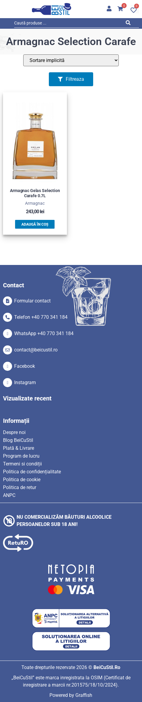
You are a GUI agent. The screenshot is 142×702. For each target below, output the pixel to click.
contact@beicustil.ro (36, 350)
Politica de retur (19, 487)
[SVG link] (51, 9)
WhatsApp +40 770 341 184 (44, 333)
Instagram (25, 382)
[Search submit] (129, 24)
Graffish (83, 695)
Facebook (24, 366)
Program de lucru (21, 456)
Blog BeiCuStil (18, 440)
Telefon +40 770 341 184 (41, 317)
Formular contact (32, 301)
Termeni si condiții (22, 464)
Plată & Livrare (18, 448)
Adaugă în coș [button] (34, 224)
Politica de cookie (21, 479)
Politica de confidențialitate (32, 472)
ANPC (9, 495)
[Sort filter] (71, 60)
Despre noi (14, 432)
